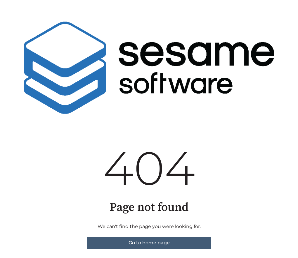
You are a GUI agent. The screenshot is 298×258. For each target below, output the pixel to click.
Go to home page (149, 242)
